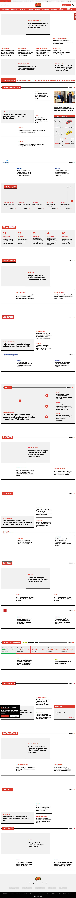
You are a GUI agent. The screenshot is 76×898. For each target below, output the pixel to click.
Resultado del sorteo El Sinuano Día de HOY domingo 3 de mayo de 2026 (41, 96)
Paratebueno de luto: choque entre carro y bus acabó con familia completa (38, 25)
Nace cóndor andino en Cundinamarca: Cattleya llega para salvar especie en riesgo (62, 769)
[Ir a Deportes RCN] (8, 532)
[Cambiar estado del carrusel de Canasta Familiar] (10, 1)
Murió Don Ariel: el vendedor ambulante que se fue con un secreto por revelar (24, 864)
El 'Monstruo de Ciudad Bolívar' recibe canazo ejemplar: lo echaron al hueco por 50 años (64, 396)
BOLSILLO (37, 9)
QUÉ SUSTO (61, 9)
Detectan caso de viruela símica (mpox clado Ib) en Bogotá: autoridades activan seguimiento (25, 296)
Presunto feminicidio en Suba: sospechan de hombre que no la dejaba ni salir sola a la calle (43, 348)
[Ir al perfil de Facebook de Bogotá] (29, 883)
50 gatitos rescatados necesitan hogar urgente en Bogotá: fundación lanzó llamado (44, 821)
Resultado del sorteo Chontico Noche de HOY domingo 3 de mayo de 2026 (31, 145)
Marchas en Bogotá (55, 80)
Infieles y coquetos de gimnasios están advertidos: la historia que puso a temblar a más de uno (63, 864)
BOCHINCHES (45, 9)
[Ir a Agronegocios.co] (30, 642)
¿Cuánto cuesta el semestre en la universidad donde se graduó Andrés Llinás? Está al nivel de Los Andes (64, 108)
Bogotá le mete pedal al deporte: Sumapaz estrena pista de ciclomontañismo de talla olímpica (38, 749)
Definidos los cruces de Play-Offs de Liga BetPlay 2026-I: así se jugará (24, 542)
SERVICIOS (54, 9)
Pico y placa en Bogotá (40, 80)
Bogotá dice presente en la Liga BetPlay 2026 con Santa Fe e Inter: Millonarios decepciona (43, 53)
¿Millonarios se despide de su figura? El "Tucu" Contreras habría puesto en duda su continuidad (43, 512)
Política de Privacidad (29, 893)
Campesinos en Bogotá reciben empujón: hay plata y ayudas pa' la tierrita (38, 579)
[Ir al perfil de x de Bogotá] (33, 883)
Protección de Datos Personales (54, 893)
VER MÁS (13, 208)
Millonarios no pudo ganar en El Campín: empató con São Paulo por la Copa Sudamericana (43, 525)
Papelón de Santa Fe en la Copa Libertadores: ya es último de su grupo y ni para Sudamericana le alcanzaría (17, 522)
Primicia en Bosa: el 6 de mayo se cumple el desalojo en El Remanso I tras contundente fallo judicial (44, 336)
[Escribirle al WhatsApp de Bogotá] (46, 883)
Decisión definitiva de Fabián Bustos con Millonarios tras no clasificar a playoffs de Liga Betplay (63, 542)
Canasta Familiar (5, 1)
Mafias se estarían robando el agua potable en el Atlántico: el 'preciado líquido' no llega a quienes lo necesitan (52, 241)
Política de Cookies (67, 893)
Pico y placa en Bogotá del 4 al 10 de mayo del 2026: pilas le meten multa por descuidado (27, 68)
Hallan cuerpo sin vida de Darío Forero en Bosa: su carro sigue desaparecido (16, 345)
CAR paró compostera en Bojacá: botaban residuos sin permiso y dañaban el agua (14, 116)
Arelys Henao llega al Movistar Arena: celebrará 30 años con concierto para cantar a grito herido (43, 716)
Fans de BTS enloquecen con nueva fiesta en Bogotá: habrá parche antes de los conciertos (43, 702)
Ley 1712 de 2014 (38, 896)
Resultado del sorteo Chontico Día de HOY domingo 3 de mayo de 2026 (41, 120)
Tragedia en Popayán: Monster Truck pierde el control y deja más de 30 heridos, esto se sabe (24, 173)
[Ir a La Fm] (6, 162)
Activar (5, 716)
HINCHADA (30, 9)
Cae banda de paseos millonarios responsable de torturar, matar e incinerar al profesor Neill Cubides (64, 407)
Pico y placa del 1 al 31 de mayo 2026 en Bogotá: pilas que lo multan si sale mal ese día (63, 473)
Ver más (72, 87)
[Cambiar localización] (66, 5)
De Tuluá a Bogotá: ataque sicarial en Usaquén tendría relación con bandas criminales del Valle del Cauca (19, 417)
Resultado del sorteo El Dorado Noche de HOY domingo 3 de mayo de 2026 (32, 131)
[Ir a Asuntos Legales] (10, 355)
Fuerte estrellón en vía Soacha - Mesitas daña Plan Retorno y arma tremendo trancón (63, 42)
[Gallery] (38, 200)
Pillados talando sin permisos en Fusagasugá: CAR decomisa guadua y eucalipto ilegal (25, 53)
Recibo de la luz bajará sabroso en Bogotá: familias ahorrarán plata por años (16, 818)
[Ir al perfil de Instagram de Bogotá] (37, 883)
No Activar (14, 716)
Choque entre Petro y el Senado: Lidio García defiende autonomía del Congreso (62, 173)
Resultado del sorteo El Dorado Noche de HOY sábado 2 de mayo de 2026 (25, 599)
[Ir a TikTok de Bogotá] (42, 883)
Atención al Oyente (41, 893)
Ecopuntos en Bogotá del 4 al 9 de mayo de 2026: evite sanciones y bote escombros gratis (8, 53)
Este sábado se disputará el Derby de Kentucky (63, 662)
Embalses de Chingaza (25, 80)
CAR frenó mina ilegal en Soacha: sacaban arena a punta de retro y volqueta (37, 277)
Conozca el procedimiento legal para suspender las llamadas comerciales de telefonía (62, 364)
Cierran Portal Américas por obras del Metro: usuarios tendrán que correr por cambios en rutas (38, 453)
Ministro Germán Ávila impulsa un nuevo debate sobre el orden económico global (62, 621)
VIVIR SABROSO (69, 9)
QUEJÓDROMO (5, 9)
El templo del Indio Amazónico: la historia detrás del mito (36, 845)
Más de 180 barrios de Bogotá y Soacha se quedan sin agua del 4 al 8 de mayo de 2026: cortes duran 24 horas (63, 68)
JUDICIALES (14, 9)
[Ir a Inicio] (38, 5)
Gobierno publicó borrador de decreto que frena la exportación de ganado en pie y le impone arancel (24, 662)
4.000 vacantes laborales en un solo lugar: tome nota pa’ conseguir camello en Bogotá (63, 52)
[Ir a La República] (5, 611)
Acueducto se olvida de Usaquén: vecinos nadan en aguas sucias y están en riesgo (63, 296)
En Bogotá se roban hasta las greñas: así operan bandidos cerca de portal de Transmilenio (64, 418)
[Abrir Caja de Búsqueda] (73, 5)
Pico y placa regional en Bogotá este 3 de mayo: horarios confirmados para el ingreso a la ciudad (25, 473)
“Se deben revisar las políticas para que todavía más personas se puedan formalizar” (24, 364)
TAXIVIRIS (22, 9)
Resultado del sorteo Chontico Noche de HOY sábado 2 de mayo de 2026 (63, 599)
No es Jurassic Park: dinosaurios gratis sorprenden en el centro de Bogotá (25, 769)
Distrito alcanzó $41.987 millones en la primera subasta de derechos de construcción (24, 621)
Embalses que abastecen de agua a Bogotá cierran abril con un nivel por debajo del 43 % (43, 808)
